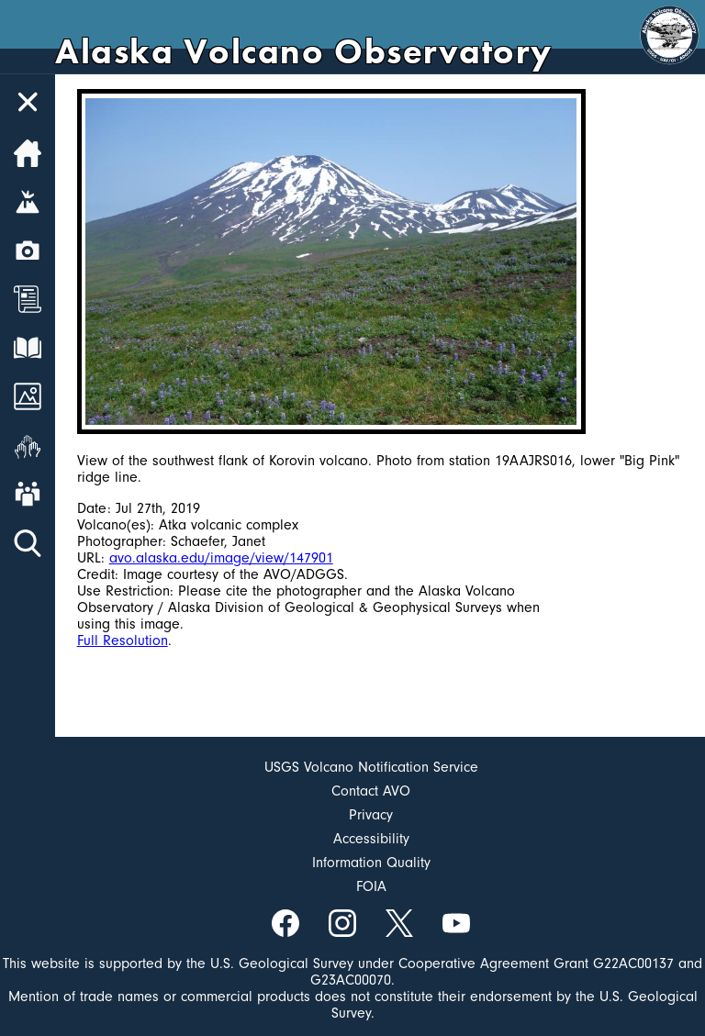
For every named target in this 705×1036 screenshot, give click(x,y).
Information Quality (371, 862)
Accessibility (371, 838)
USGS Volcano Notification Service (371, 767)
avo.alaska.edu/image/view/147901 (221, 558)
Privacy (371, 815)
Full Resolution (122, 640)
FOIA (371, 886)
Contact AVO (370, 791)
